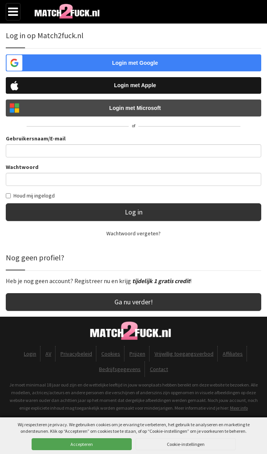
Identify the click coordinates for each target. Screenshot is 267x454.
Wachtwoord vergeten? (133, 233)
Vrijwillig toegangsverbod (183, 353)
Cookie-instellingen (186, 444)
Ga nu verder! (133, 301)
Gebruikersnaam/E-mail (35, 138)
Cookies (110, 353)
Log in (134, 212)
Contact (159, 369)
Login (30, 353)
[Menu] (13, 11)
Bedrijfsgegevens (120, 369)
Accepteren (82, 444)
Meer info (239, 408)
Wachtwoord (22, 167)
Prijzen (137, 353)
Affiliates (233, 353)
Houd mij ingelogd (30, 195)
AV (48, 353)
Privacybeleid (76, 353)
